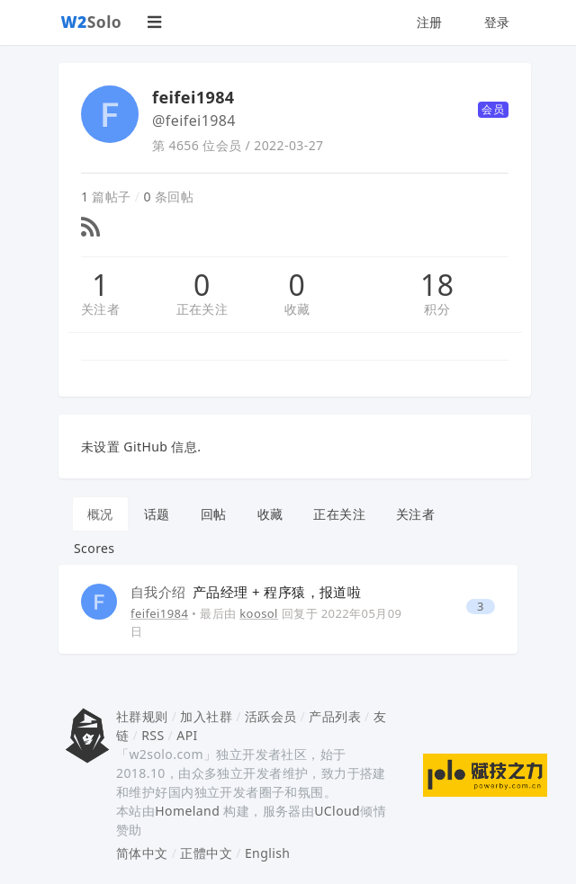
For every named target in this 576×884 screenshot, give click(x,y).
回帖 (214, 513)
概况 (100, 513)
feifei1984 (159, 613)
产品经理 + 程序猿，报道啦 (245, 592)
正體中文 (206, 853)
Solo (91, 21)
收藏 (297, 308)
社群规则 (142, 716)
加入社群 (206, 716)
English (268, 853)
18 (437, 285)
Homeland (187, 810)
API (186, 735)
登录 (497, 22)
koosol (258, 613)
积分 (437, 308)
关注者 (100, 308)
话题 (157, 513)
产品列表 (335, 716)
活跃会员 (271, 716)
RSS (152, 735)
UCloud (337, 810)
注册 (430, 22)
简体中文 (142, 853)
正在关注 (202, 308)
